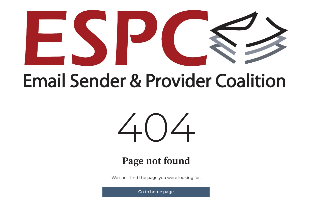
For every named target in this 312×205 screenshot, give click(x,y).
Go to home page (156, 191)
